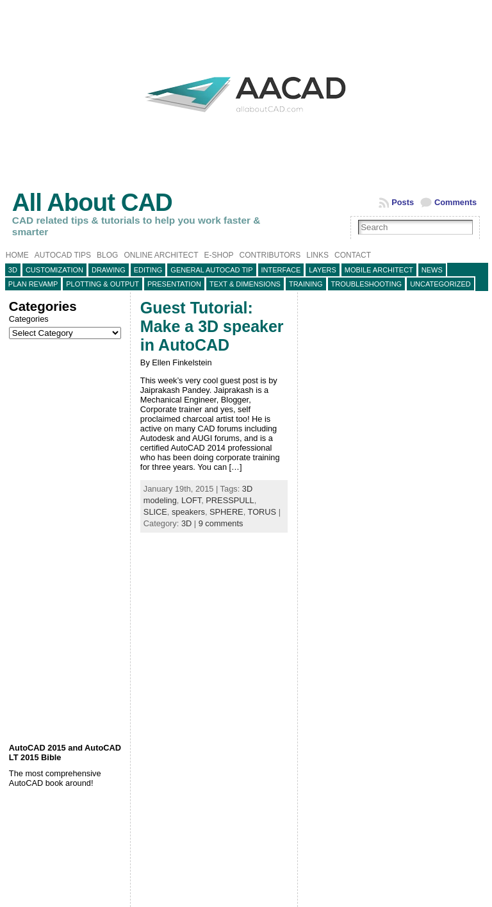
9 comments (221, 523)
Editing (148, 270)
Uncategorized (440, 284)
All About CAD (92, 202)
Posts (402, 202)
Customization (54, 270)
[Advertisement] (66, 541)
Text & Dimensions (245, 284)
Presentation (174, 284)
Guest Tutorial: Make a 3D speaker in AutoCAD (212, 326)
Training (306, 284)
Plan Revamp (33, 284)
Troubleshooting (366, 284)
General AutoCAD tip (211, 270)
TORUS (262, 512)
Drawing (109, 270)
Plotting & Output (102, 284)
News (432, 270)
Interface (281, 270)
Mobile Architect (379, 270)
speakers (188, 512)
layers (322, 270)
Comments (455, 202)
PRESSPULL (230, 500)
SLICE (155, 512)
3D (12, 270)
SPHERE (226, 512)
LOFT (191, 500)
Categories (29, 319)
